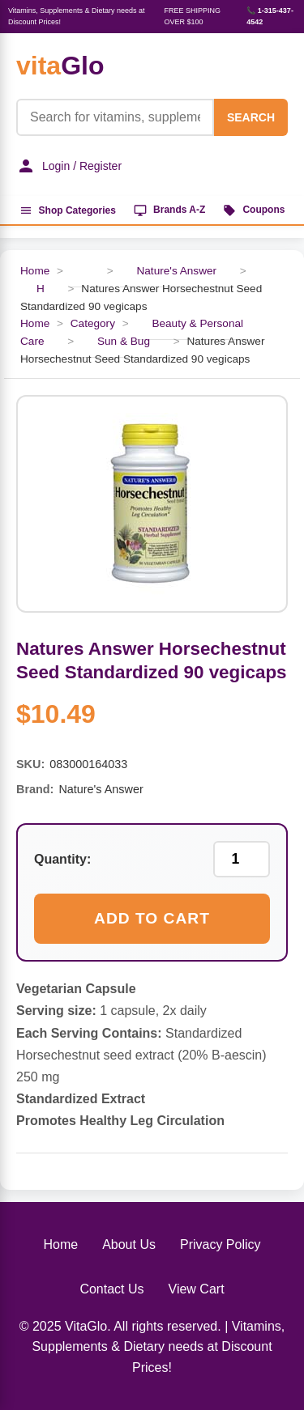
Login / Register (69, 166)
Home (60, 1244)
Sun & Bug (123, 341)
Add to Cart (152, 918)
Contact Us (111, 1289)
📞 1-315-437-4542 (269, 16)
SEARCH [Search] (251, 117)
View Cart (197, 1289)
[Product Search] (115, 117)
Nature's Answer (176, 271)
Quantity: (62, 859)
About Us (129, 1244)
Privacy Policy (220, 1244)
